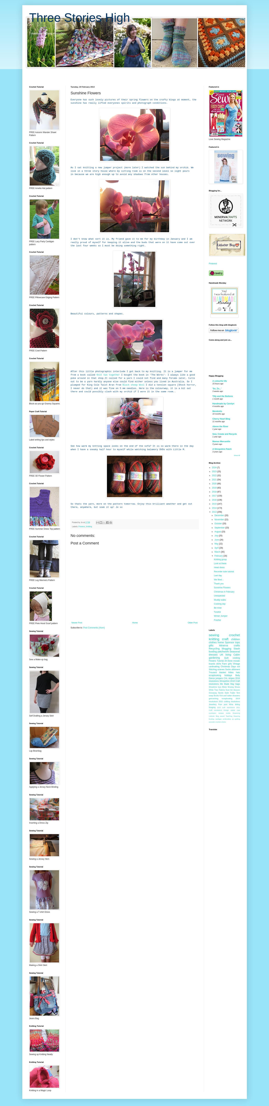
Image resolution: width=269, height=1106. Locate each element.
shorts (223, 722)
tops (237, 642)
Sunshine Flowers (222, 587)
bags (237, 684)
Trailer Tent (235, 693)
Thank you (219, 583)
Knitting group (220, 559)
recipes (221, 713)
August (217, 531)
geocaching (213, 698)
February (218, 556)
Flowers (81, 526)
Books (216, 696)
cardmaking (214, 666)
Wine (231, 704)
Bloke (224, 687)
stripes (231, 678)
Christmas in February (224, 592)
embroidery (227, 719)
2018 (214, 492)
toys (219, 687)
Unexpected (219, 596)
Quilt (226, 658)
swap (211, 696)
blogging (226, 648)
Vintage (236, 664)
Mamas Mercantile (221, 441)
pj (232, 719)
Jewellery (213, 704)
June (216, 540)
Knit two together (108, 375)
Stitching (213, 669)
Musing (231, 687)
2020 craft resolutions (226, 707)
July (216, 535)
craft (225, 639)
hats (238, 672)
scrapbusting (227, 698)
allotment (236, 669)
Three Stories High (79, 17)
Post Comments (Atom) (94, 627)
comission (212, 713)
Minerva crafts (229, 645)
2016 (214, 500)
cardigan (218, 719)
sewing (214, 635)
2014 (214, 508)
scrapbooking (215, 675)
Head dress (219, 567)
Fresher (217, 620)
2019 (214, 488)
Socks (228, 669)
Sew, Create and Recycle (225, 434)
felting (237, 704)
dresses (213, 654)
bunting (211, 719)
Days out (235, 666)
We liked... (219, 579)
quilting (237, 719)
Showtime (213, 687)
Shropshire (224, 681)
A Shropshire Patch (222, 449)
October (218, 523)
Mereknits (217, 411)
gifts (211, 645)
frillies (231, 672)
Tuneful (217, 612)
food (227, 690)
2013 (214, 512)
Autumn (236, 690)
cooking (236, 658)
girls (230, 664)
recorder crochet (215, 722)
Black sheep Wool (133, 385)
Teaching (229, 716)
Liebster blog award (217, 716)
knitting (89, 526)
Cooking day (219, 604)
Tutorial (220, 661)
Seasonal (235, 651)
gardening (214, 657)
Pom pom (222, 704)
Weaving (236, 716)
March (217, 552)
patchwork (223, 651)
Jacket (232, 710)
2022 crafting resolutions (229, 701)
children (235, 639)
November (219, 519)
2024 (214, 467)
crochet (234, 635)
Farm (224, 664)
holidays (228, 675)
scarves (220, 669)
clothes (213, 642)
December (219, 515)
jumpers (219, 678)
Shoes (237, 687)
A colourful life (220, 381)
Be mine (217, 608)
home (221, 642)
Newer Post (77, 622)
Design (226, 710)
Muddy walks (220, 600)
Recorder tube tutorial (224, 571)
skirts (218, 664)
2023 (214, 471)
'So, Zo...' (217, 388)
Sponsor (229, 642)
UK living (225, 654)
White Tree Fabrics (217, 690)
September (219, 527)
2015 (214, 504)
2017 (214, 496)
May (216, 544)
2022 (214, 475)
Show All (237, 455)
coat (238, 710)
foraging (212, 707)
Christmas (225, 666)
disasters (236, 696)
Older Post (193, 622)
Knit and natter (226, 696)
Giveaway (213, 693)
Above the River (220, 426)
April (216, 548)
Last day (218, 575)
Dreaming (236, 713)
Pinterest (213, 263)
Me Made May (227, 684)
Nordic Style (223, 693)
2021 (214, 479)
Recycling (214, 648)
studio (228, 713)
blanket (222, 672)
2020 (214, 483)
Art (231, 690)
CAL (226, 678)
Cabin (236, 654)
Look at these (220, 563)
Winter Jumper (220, 616)
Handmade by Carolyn (223, 403)
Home (135, 622)
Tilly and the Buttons (223, 396)
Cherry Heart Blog (221, 419)
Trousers (213, 672)
